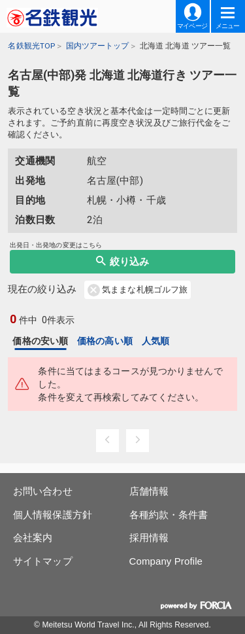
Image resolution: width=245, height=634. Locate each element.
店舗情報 (149, 491)
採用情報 (149, 537)
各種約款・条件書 (168, 514)
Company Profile (166, 561)
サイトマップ (43, 561)
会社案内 (32, 537)
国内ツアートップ (97, 45)
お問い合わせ (43, 491)
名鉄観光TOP (31, 45)
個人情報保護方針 (52, 514)
